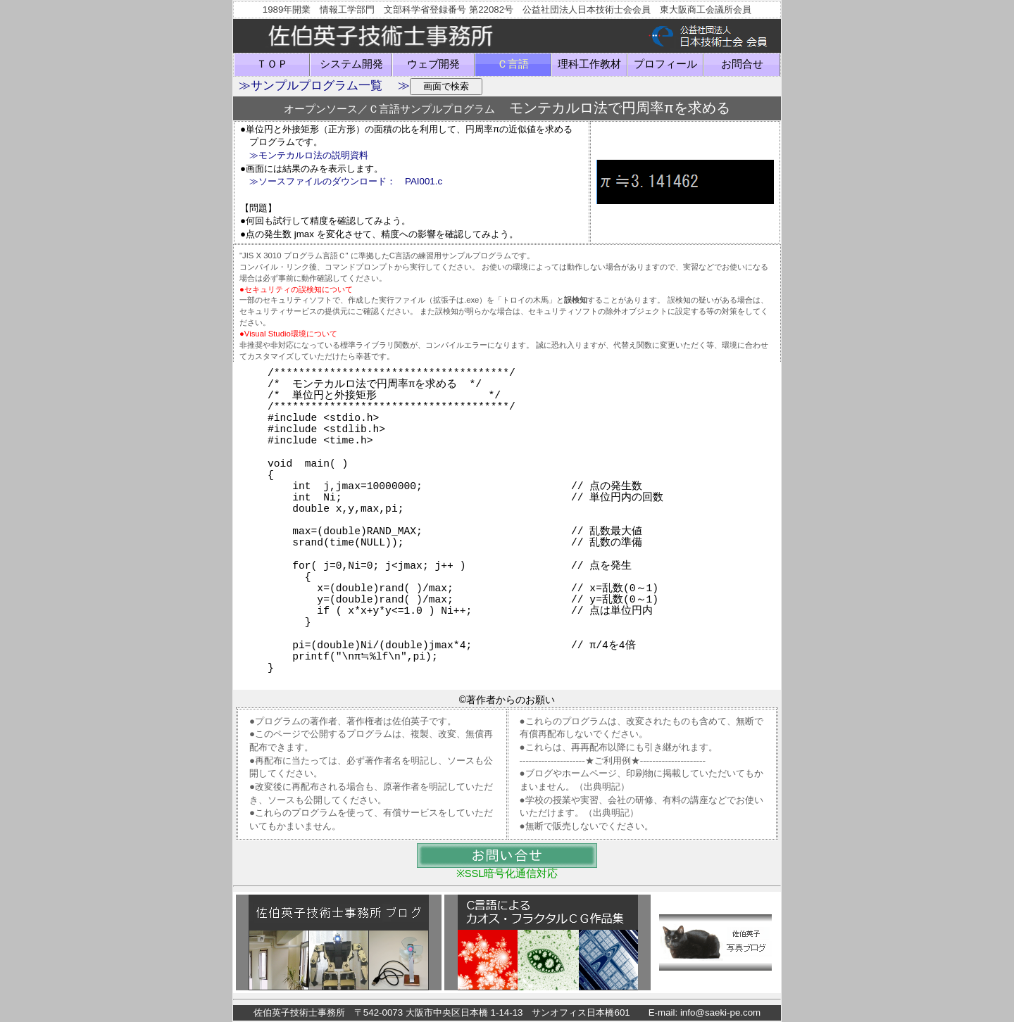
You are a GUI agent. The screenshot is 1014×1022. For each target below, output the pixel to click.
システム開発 (351, 64)
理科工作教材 (589, 64)
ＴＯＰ (272, 64)
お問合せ (742, 64)
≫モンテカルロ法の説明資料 (308, 155)
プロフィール (665, 64)
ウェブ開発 (433, 64)
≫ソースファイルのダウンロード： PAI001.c (345, 181)
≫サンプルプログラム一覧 (310, 85)
